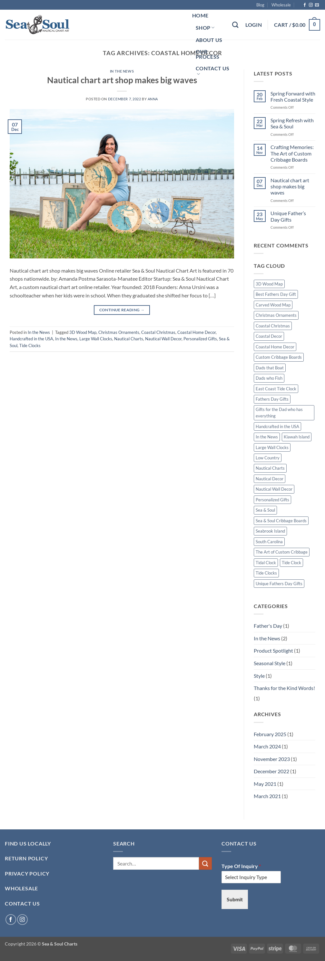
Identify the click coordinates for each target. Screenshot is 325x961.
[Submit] (205, 863)
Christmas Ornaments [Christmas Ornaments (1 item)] (276, 315)
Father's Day (268, 626)
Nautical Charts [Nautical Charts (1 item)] (270, 468)
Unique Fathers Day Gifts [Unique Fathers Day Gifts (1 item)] (279, 583)
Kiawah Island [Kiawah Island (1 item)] (297, 436)
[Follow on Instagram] (311, 5)
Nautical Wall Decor (163, 338)
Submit (235, 899)
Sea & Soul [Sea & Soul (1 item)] (265, 510)
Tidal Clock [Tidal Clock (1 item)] (266, 562)
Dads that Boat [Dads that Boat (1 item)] (270, 367)
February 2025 (270, 734)
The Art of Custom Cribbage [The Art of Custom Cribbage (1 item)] (282, 552)
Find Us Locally (28, 843)
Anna (153, 99)
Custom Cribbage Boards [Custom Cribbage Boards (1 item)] (279, 357)
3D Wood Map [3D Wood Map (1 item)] (269, 283)
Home (200, 15)
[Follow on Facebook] (305, 5)
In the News (122, 71)
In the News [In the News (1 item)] (267, 436)
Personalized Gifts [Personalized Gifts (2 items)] (272, 499)
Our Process (207, 54)
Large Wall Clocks (95, 338)
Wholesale (281, 4)
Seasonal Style (269, 663)
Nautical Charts (128, 338)
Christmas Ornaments (118, 332)
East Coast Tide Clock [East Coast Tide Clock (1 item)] (276, 388)
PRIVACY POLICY (27, 873)
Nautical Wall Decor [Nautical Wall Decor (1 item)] (274, 489)
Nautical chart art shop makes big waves (122, 80)
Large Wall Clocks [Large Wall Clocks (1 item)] (272, 447)
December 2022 (271, 771)
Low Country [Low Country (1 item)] (268, 457)
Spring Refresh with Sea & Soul (292, 123)
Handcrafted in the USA (31, 338)
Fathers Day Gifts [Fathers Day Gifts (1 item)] (272, 399)
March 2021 (267, 796)
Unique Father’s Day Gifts (288, 216)
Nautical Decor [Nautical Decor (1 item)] (269, 478)
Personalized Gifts (200, 338)
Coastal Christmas (158, 332)
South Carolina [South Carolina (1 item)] (269, 541)
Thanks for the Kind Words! (284, 688)
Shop (205, 28)
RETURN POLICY (26, 858)
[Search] (235, 25)
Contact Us (212, 71)
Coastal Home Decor (196, 332)
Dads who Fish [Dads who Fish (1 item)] (269, 378)
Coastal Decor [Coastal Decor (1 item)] (269, 336)
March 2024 (267, 746)
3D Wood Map (82, 332)
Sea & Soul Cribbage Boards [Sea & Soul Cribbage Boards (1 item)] (281, 520)
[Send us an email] (317, 5)
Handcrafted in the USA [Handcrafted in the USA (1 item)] (277, 426)
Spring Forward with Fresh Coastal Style (293, 96)
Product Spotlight (273, 650)
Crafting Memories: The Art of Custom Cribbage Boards (292, 153)
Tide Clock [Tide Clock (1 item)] (291, 562)
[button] (253, 25)
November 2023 (272, 759)
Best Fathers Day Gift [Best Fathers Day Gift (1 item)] (276, 294)
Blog (260, 4)
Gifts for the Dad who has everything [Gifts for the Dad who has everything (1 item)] (279, 412)
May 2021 (265, 784)
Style (259, 676)
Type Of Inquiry (241, 866)
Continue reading (122, 310)
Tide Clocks (30, 345)
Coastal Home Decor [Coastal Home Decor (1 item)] (275, 346)
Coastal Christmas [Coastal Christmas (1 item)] (273, 325)
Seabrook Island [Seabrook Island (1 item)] (270, 531)
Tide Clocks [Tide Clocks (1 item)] (266, 573)
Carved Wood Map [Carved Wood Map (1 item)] (273, 304)
